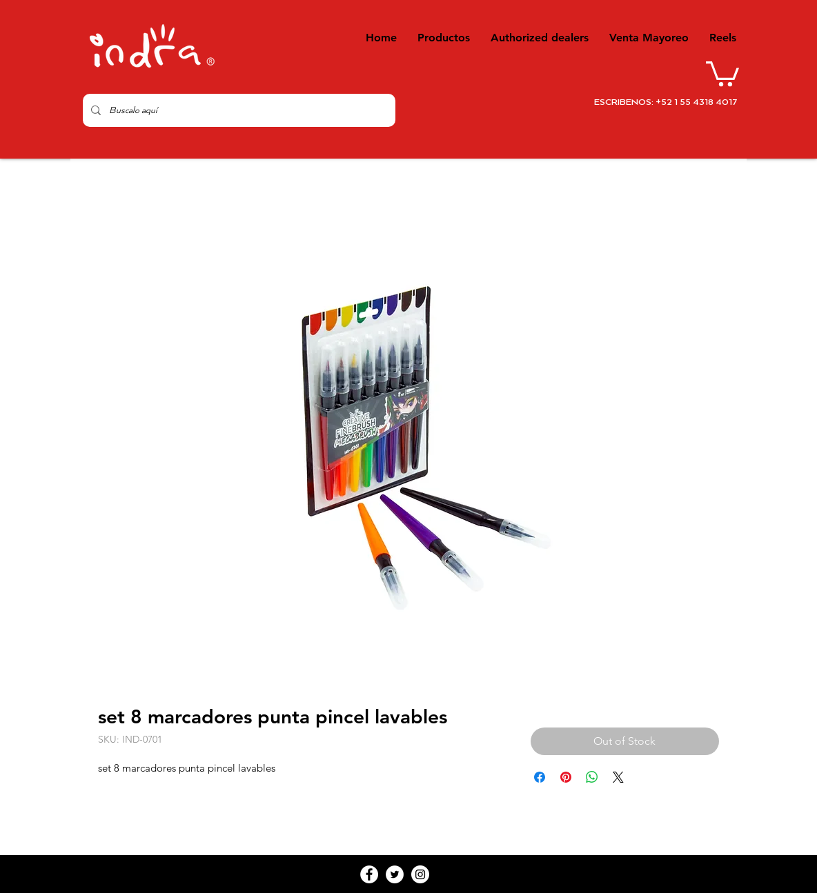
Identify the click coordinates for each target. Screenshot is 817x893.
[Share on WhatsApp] (592, 777)
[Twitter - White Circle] (395, 874)
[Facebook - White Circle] (369, 874)
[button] (722, 72)
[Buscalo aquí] (237, 110)
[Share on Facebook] (539, 777)
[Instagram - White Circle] (420, 874)
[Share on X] (618, 777)
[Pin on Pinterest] (566, 777)
